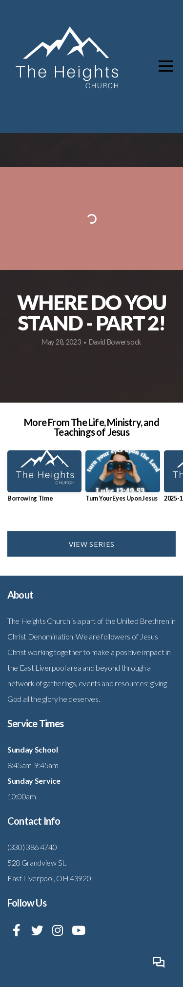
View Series (91, 544)
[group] (44, 479)
